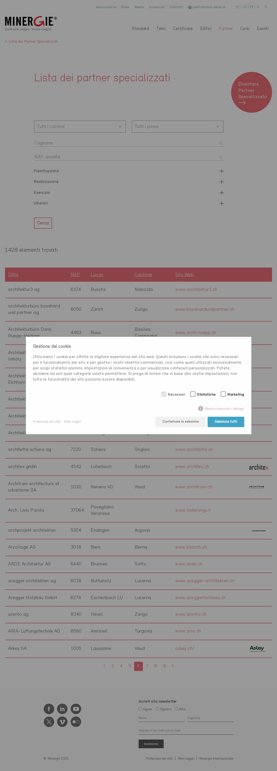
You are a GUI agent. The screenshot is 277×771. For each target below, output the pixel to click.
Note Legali (72, 422)
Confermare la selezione (180, 422)
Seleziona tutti (226, 422)
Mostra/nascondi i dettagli (224, 409)
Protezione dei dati (47, 422)
